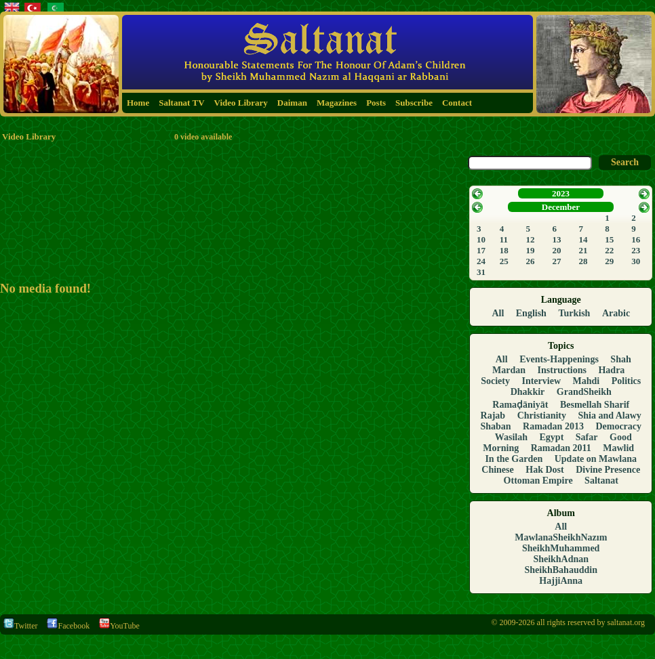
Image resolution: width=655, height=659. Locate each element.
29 (609, 261)
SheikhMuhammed (560, 548)
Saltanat (601, 480)
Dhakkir (528, 392)
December (561, 207)
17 (481, 250)
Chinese (497, 470)
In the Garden (513, 459)
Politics (626, 381)
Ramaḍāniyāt (520, 405)
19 (530, 250)
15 (609, 239)
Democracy (618, 426)
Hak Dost (544, 470)
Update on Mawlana (596, 459)
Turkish (574, 313)
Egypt (552, 437)
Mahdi (586, 381)
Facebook (68, 626)
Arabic (616, 313)
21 (582, 250)
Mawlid (618, 448)
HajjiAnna (560, 581)
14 (582, 239)
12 (530, 239)
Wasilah (511, 437)
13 (556, 239)
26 (530, 261)
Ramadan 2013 (553, 426)
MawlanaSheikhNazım (561, 537)
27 (556, 261)
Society (495, 381)
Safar (587, 437)
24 (481, 261)
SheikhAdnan (561, 559)
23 (635, 250)
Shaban (495, 426)
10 (481, 239)
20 (556, 250)
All (498, 313)
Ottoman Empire (538, 480)
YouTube (119, 626)
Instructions (562, 370)
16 (635, 239)
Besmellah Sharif (594, 405)
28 (582, 261)
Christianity (541, 415)
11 (504, 239)
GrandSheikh (584, 392)
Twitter (20, 626)
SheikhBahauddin (561, 570)
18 (504, 250)
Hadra (611, 370)
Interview (541, 381)
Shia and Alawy (609, 415)
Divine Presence (608, 470)
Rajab (493, 415)
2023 (561, 193)
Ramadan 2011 (561, 448)
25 (504, 261)
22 (609, 250)
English (531, 313)
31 (481, 272)
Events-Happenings (559, 359)
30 (635, 261)
